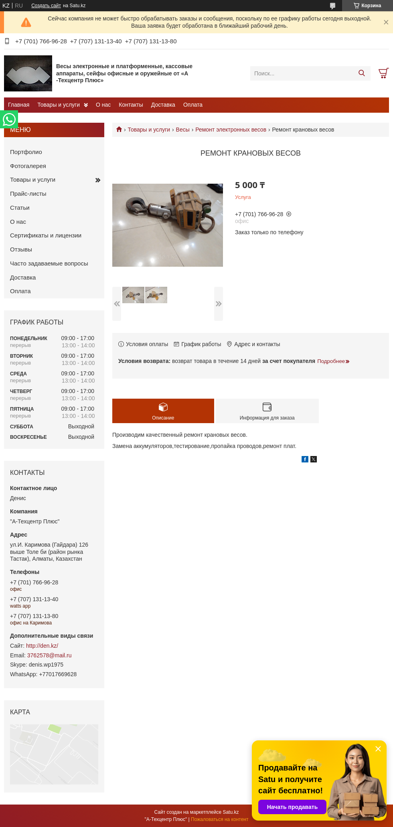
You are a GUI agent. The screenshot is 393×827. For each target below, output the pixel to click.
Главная (18, 104)
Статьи (20, 207)
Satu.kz (231, 812)
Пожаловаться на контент (219, 819)
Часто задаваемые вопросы (49, 263)
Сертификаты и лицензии (45, 235)
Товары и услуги (58, 104)
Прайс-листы (28, 193)
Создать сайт (46, 5)
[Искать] (361, 73)
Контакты (131, 104)
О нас (103, 104)
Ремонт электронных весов (230, 129)
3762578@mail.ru (49, 655)
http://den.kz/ (42, 646)
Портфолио (26, 151)
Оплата (193, 104)
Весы (183, 129)
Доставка (163, 104)
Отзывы (21, 249)
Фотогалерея (28, 165)
